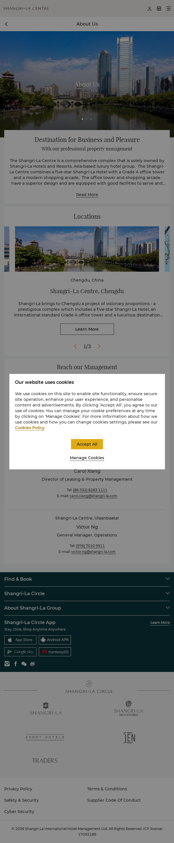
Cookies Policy (29, 427)
